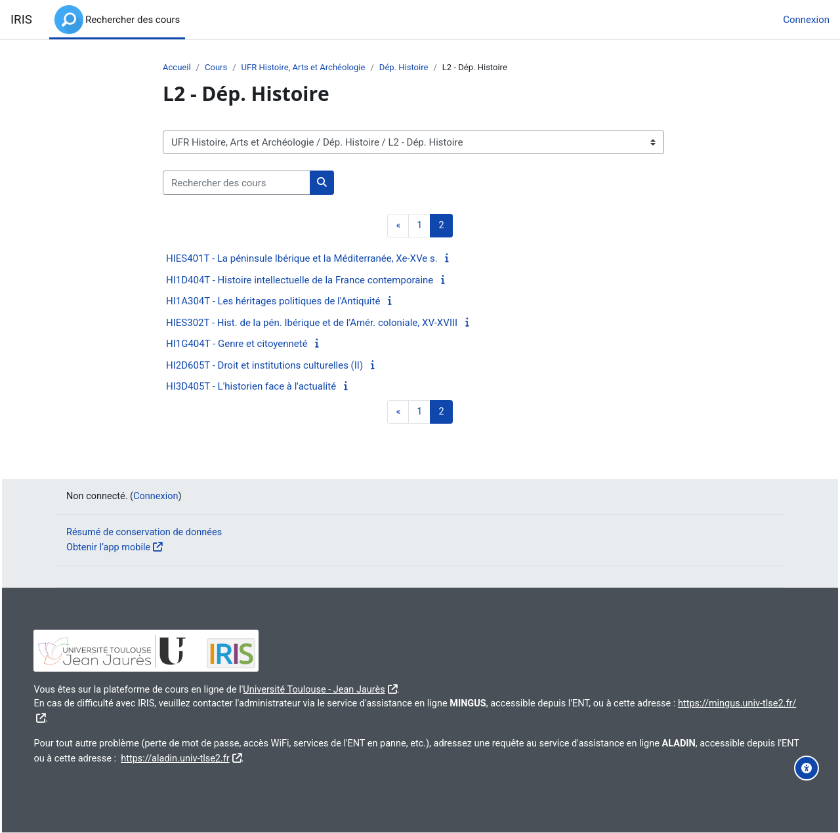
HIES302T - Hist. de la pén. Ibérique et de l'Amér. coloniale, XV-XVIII (311, 323)
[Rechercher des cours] (236, 183)
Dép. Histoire (411, 67)
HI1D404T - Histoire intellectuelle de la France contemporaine (299, 281)
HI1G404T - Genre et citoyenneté (237, 344)
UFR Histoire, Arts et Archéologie (307, 67)
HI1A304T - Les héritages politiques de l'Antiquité (273, 302)
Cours (217, 67)
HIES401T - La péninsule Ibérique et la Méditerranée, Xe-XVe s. (302, 259)
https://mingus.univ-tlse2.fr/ (124, 717)
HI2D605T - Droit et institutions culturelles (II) (264, 366)
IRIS (21, 19)
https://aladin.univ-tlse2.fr (315, 757)
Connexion (806, 20)
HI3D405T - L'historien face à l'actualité (251, 387)
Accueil (177, 67)
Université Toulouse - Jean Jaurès (353, 688)
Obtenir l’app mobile (110, 546)
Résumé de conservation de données (147, 531)
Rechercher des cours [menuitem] (132, 20)
